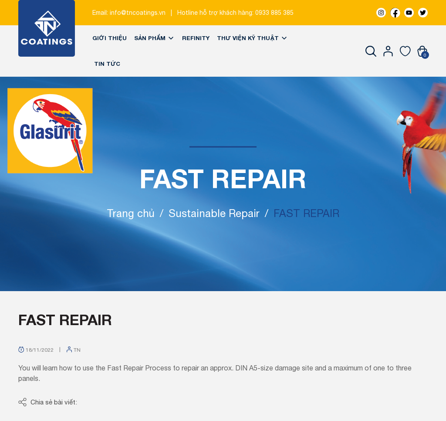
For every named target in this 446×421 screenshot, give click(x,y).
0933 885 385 (274, 12)
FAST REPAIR (65, 319)
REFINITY (195, 37)
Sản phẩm (154, 37)
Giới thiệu (109, 37)
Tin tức (107, 63)
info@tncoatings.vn (138, 12)
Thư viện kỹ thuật (252, 37)
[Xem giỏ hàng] (422, 51)
